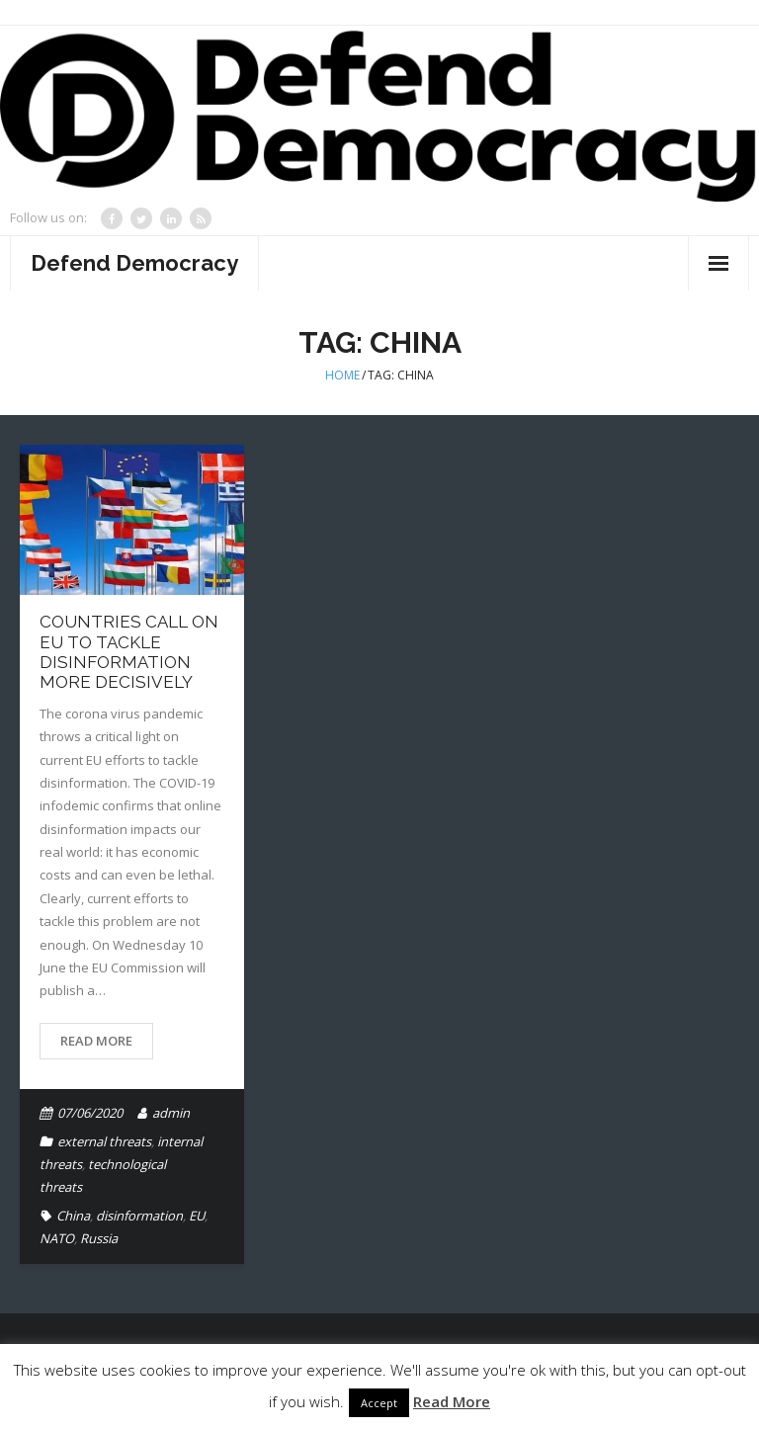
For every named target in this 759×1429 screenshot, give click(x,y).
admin (171, 1113)
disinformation (139, 1215)
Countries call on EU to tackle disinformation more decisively (129, 652)
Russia (99, 1238)
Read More (96, 1041)
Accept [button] (379, 1402)
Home (342, 375)
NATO (57, 1238)
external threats (104, 1141)
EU (197, 1215)
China (73, 1215)
